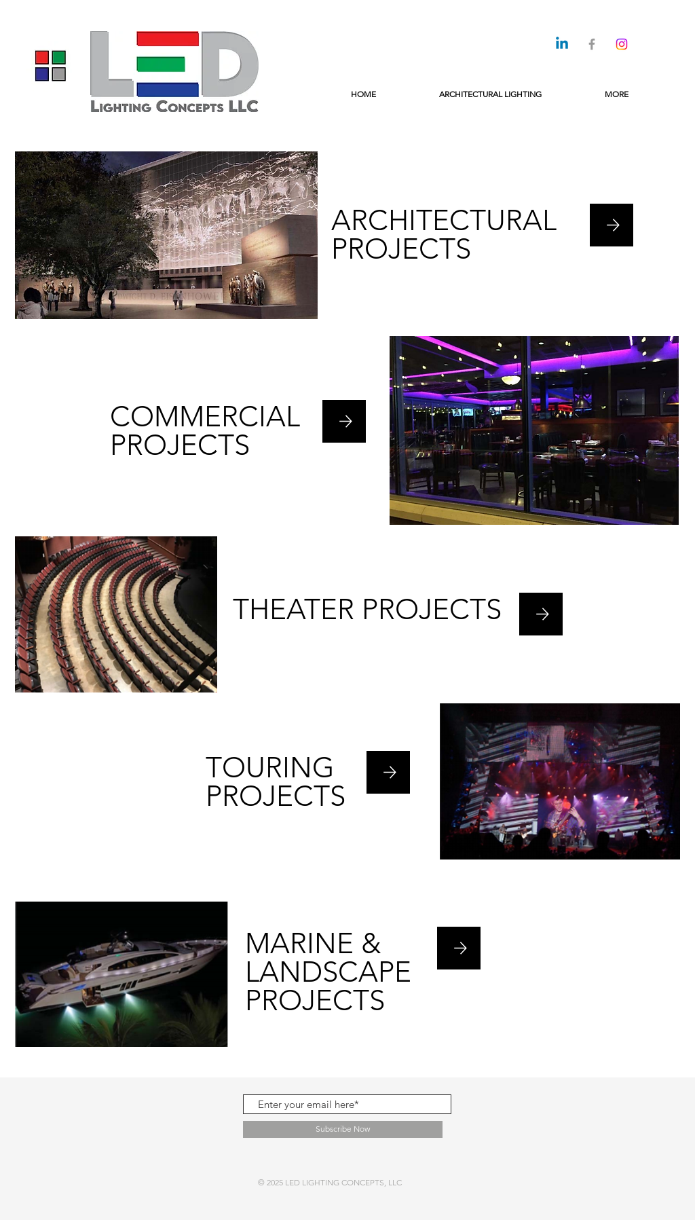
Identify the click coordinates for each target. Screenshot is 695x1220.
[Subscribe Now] (343, 1129)
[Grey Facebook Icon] (591, 44)
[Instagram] (621, 44)
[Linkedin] (562, 44)
